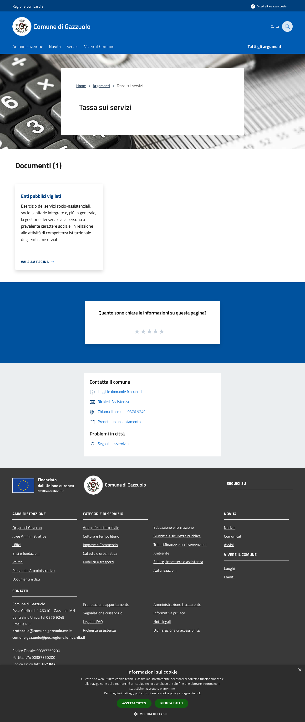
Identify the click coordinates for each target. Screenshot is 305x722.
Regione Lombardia (27, 6)
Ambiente (161, 553)
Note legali (162, 621)
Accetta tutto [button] (134, 703)
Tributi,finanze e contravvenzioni (180, 544)
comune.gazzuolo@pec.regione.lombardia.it (48, 637)
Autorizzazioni (165, 570)
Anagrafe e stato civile (101, 527)
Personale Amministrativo (33, 570)
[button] (152, 714)
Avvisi (229, 545)
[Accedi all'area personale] (268, 6)
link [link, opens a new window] (198, 693)
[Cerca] (287, 26)
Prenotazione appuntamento (106, 604)
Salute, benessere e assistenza (178, 562)
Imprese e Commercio (100, 545)
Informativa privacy (169, 613)
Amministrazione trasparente (177, 604)
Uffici (16, 545)
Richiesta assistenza (99, 630)
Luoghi (229, 568)
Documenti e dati (26, 579)
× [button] (299, 670)
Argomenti (101, 86)
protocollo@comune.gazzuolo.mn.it (42, 630)
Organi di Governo (27, 527)
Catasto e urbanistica (100, 553)
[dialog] (152, 693)
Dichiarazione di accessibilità (176, 630)
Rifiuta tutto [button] (171, 703)
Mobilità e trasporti (98, 562)
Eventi (229, 577)
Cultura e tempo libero (101, 536)
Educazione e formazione (173, 527)
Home (81, 86)
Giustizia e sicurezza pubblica (177, 536)
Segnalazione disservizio (102, 613)
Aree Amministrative (29, 536)
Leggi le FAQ (93, 621)
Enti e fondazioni (26, 553)
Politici (17, 562)
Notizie (229, 527)
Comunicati (233, 536)
